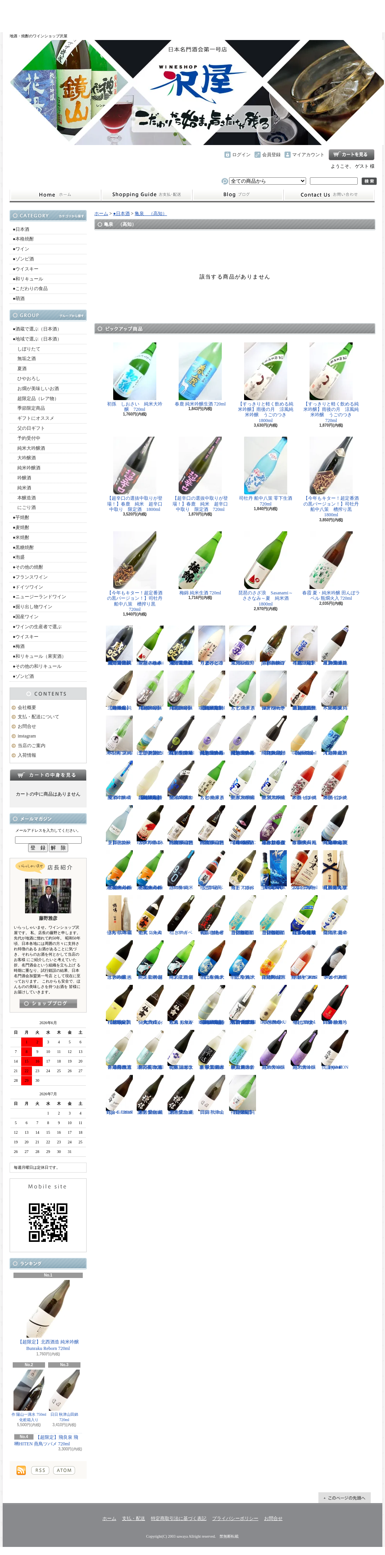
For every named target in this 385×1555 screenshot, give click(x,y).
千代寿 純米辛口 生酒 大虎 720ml (242, 960)
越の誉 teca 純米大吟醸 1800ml (273, 1050)
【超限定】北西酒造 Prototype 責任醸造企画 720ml (119, 1005)
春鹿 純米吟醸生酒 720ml (200, 374)
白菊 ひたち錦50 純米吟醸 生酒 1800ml (334, 1005)
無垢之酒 (24, 358)
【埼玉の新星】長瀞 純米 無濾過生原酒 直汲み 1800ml (334, 646)
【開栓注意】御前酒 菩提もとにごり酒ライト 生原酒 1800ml (273, 915)
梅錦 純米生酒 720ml (200, 563)
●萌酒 (19, 298)
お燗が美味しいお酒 (36, 388)
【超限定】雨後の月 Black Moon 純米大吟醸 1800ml (150, 691)
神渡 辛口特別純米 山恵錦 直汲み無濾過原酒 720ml (211, 825)
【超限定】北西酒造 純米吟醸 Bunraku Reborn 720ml (48, 1315)
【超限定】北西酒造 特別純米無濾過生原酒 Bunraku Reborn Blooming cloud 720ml (150, 781)
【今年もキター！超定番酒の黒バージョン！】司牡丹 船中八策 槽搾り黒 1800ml (333, 477)
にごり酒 (24, 507)
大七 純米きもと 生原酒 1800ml (211, 781)
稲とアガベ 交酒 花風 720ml (211, 870)
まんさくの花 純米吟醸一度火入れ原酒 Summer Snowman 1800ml (119, 870)
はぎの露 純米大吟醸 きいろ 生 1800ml (119, 960)
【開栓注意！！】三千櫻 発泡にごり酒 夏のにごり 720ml (150, 736)
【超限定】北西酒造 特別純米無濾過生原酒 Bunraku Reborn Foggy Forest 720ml (211, 1005)
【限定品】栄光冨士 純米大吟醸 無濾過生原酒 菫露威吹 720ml (181, 646)
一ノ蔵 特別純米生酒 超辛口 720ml (180, 960)
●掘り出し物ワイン (32, 606)
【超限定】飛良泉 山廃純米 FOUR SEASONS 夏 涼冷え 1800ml (334, 825)
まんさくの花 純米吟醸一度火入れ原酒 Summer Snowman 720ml (150, 870)
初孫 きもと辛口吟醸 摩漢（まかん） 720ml (211, 915)
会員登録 (271, 154)
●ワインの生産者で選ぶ (37, 626)
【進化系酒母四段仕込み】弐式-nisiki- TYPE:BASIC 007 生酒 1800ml (242, 825)
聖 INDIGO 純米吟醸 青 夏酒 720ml (119, 781)
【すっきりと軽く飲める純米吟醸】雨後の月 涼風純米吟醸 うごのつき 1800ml (265, 382)
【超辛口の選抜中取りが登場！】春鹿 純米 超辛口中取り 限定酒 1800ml (134, 474)
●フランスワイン (30, 577)
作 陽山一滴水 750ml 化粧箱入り (29, 1396)
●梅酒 (19, 646)
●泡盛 (19, 557)
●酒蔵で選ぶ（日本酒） (37, 329)
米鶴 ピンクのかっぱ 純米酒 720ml (334, 781)
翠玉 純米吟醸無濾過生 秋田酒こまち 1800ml (242, 1050)
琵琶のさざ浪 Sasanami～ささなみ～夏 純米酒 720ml (150, 646)
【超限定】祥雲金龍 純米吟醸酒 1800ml (242, 1095)
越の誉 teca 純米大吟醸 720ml (304, 1050)
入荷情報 (27, 755)
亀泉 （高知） (151, 213)
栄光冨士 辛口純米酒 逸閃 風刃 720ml (244, 646)
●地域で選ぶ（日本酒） (37, 339)
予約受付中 (26, 438)
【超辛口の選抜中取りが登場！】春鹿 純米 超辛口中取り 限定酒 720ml (200, 474)
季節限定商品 (29, 408)
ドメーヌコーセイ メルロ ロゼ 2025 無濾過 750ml (304, 960)
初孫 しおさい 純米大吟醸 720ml (134, 377)
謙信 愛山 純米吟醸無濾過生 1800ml (150, 1095)
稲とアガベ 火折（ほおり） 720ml (242, 870)
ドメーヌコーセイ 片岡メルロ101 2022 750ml (334, 960)
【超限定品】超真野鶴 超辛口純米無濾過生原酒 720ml (304, 691)
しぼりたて (26, 349)
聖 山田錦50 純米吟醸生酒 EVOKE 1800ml (180, 781)
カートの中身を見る (48, 775)
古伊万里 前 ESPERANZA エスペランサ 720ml (150, 825)
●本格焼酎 (23, 239)
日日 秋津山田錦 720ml (64, 1396)
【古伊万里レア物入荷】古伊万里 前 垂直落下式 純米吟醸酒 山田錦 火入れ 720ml (242, 1005)
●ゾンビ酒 (23, 259)
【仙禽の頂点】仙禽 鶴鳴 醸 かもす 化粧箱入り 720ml (334, 870)
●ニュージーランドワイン (39, 596)
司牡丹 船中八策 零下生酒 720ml (265, 471)
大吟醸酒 (24, 457)
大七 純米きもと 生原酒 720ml (242, 691)
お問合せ (329, 195)
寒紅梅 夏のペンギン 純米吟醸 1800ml (334, 691)
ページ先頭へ (344, 1497)
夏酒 (20, 368)
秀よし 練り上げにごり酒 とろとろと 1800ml (211, 646)
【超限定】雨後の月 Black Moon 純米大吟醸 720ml (180, 691)
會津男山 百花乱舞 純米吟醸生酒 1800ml (273, 960)
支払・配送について (146, 195)
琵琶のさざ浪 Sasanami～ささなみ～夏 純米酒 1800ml (265, 569)
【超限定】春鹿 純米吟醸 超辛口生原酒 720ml (304, 646)
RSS (40, 1470)
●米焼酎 (21, 537)
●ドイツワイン (28, 587)
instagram (238, 195)
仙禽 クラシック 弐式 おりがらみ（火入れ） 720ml (150, 1005)
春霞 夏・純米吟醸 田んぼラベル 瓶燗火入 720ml (331, 566)
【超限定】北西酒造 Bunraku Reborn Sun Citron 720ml (304, 736)
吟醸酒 (22, 478)
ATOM (64, 1470)
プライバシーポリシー (235, 1518)
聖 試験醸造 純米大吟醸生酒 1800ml (242, 781)
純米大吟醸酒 (29, 448)
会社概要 (27, 707)
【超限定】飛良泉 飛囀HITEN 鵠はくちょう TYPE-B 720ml (273, 736)
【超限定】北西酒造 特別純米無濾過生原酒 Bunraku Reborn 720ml (211, 691)
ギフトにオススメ (33, 418)
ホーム (55, 195)
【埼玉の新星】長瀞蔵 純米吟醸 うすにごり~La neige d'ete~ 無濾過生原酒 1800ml (242, 736)
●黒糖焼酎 (23, 547)
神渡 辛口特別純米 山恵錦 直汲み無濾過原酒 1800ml (180, 825)
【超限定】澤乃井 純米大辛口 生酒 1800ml (334, 736)
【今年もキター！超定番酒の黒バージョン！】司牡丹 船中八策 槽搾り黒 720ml (137, 571)
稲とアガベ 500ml (180, 915)
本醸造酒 (24, 498)
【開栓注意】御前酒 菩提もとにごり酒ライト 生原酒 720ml (242, 915)
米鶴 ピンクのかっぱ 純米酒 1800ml (304, 781)
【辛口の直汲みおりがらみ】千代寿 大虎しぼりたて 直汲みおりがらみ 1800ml (273, 825)
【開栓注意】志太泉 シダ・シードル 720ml (119, 825)
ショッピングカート (351, 154)
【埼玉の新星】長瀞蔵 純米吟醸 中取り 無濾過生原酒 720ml (180, 736)
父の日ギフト (29, 428)
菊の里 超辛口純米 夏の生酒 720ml (334, 915)
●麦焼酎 (21, 527)
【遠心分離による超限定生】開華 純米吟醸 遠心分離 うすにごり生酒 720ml (304, 915)
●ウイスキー (25, 269)
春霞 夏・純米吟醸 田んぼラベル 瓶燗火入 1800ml (304, 825)
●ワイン (21, 249)
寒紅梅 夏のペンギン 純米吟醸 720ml (119, 736)
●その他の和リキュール (37, 666)
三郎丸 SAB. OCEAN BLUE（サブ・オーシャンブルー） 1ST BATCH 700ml (273, 870)
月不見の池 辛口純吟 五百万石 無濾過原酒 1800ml (119, 1050)
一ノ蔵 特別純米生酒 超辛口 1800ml (150, 960)
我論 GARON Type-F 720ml (119, 1095)
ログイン (241, 154)
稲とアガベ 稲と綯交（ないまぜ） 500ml (304, 1005)
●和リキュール (28, 279)
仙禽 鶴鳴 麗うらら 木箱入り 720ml (119, 915)
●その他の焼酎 (28, 567)
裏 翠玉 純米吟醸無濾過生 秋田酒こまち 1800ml (211, 1050)
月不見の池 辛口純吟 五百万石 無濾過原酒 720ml (150, 1050)
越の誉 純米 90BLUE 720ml (180, 870)
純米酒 (22, 488)
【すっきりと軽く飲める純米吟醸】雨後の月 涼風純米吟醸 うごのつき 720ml (331, 382)
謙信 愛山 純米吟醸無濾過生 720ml (180, 1095)
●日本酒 (21, 229)
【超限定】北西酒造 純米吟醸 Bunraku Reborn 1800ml (119, 691)
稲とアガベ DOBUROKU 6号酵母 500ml (273, 1005)
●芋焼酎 (21, 517)
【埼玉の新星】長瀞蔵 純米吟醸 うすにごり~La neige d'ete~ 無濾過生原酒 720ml (211, 736)
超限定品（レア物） (36, 398)
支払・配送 (133, 1518)
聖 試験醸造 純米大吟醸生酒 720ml (273, 781)
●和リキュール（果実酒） (39, 656)
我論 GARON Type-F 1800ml (334, 1050)
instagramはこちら (48, 1003)
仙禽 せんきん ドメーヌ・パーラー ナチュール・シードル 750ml (273, 691)
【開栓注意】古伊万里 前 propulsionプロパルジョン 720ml (273, 646)
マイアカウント (308, 154)
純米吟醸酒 (26, 468)
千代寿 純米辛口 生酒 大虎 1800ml (211, 960)
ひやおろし (26, 378)
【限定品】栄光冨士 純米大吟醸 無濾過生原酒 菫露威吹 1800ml (119, 646)
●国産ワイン (25, 616)
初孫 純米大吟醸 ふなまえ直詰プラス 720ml (180, 1050)
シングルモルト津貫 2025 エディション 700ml (304, 870)
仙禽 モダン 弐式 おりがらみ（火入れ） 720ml (180, 1005)
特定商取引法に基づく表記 (178, 1518)
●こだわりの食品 (30, 288)
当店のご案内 (31, 745)
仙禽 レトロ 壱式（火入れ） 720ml (150, 915)
